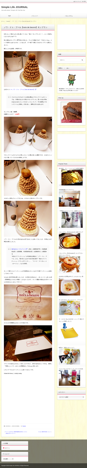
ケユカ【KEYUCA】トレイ (44, 431)
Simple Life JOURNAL (14, 7)
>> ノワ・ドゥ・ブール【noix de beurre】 (23, 89)
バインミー (35, 16)
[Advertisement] (28, 386)
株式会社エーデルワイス (19, 249)
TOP (9, 16)
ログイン (7, 448)
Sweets (24, 426)
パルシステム (69, 16)
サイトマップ (78, 1)
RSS (85, 1)
